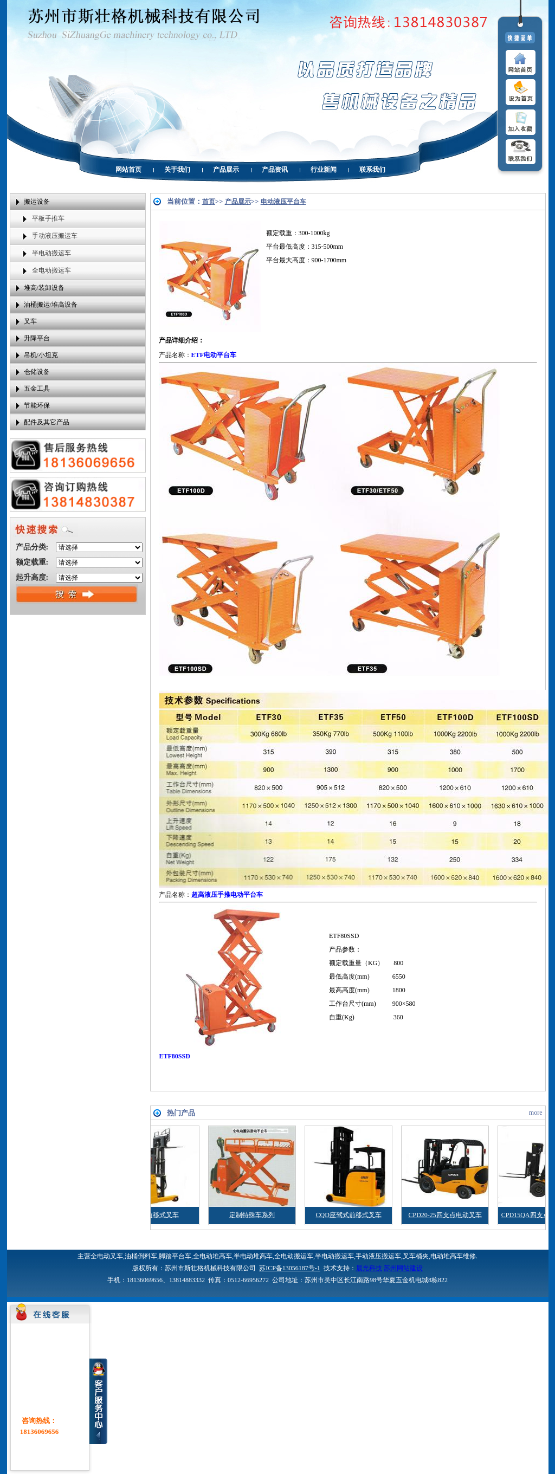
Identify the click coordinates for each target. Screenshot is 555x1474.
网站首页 (128, 169)
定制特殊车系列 (268, 1215)
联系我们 (372, 169)
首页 (208, 201)
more (536, 1112)
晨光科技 (369, 1268)
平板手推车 (48, 218)
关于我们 (177, 169)
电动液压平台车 (283, 201)
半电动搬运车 (51, 253)
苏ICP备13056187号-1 (289, 1268)
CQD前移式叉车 (171, 1215)
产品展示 (226, 169)
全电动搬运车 (51, 270)
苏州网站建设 (403, 1268)
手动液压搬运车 (55, 236)
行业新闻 (324, 169)
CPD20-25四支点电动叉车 (460, 1215)
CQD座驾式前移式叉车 (364, 1215)
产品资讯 (275, 169)
